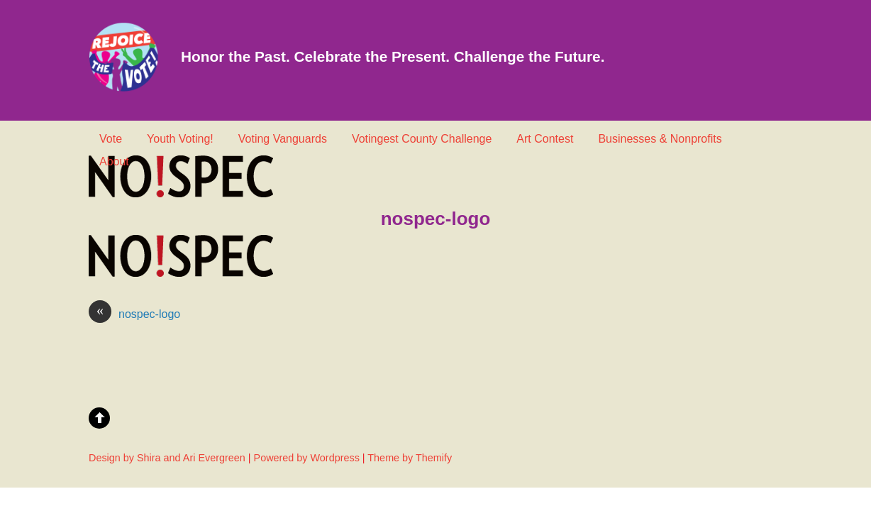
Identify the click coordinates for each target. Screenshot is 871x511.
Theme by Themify (409, 457)
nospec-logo (134, 314)
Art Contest (544, 139)
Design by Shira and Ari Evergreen (167, 457)
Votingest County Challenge (422, 139)
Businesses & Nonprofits (659, 139)
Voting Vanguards (282, 139)
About (114, 161)
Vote (110, 139)
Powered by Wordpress (307, 457)
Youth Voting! (180, 139)
